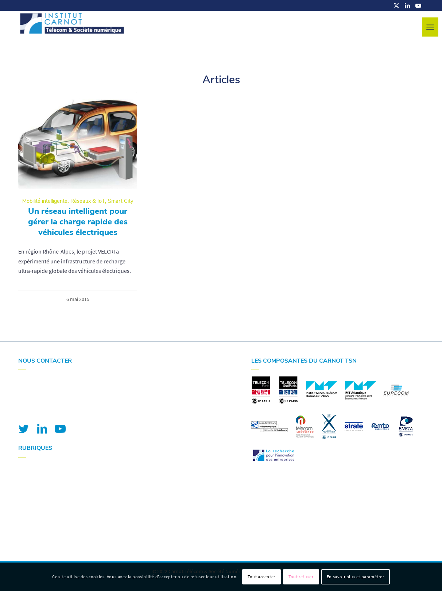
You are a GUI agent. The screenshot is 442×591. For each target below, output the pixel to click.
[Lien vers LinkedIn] (407, 5)
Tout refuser (300, 576)
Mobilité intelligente (44, 201)
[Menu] (430, 27)
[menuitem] (430, 27)
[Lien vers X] (396, 5)
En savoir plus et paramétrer (355, 576)
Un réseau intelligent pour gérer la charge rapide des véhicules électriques (78, 221)
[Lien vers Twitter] (23, 428)
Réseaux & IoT (87, 201)
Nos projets (32, 496)
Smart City (120, 201)
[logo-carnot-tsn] (72, 27)
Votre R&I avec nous (42, 467)
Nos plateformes (38, 487)
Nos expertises (36, 477)
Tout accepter (261, 576)
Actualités (30, 506)
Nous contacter (36, 515)
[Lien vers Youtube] (418, 5)
